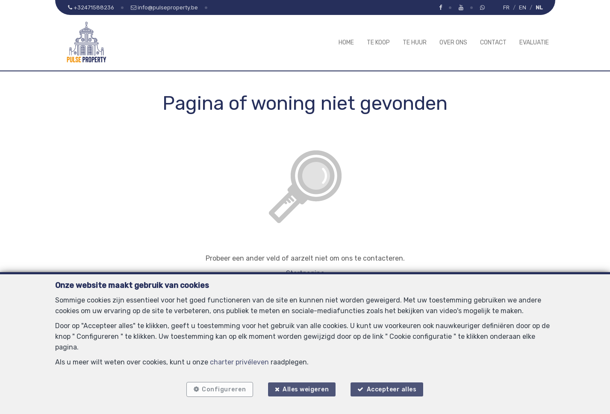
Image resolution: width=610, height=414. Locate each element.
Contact (493, 42)
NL (539, 7)
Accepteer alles (392, 389)
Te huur (415, 42)
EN (522, 7)
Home (346, 42)
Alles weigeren (306, 389)
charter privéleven (239, 362)
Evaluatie (534, 42)
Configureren (224, 389)
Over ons (453, 42)
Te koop (378, 42)
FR (506, 7)
